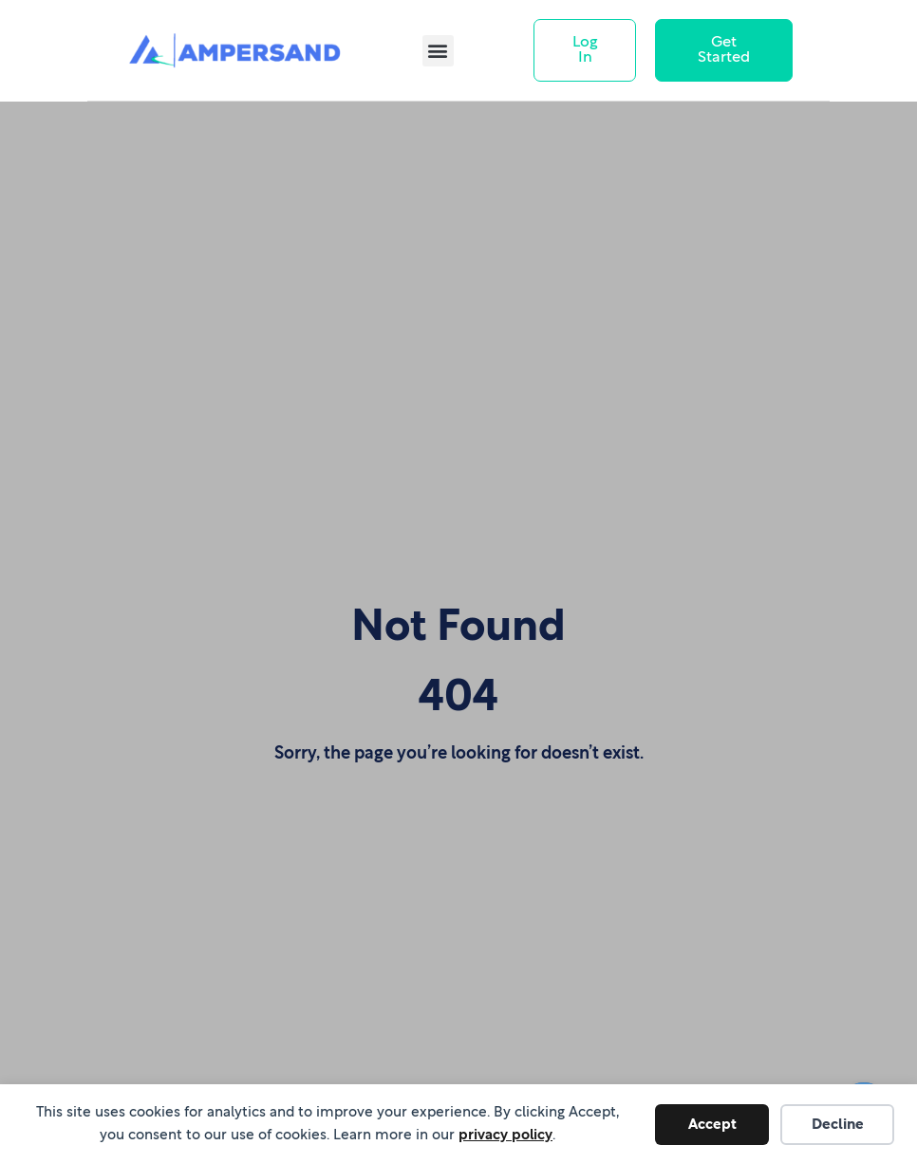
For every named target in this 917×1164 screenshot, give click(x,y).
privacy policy (505, 1135)
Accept (712, 1124)
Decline (838, 1124)
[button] (438, 50)
